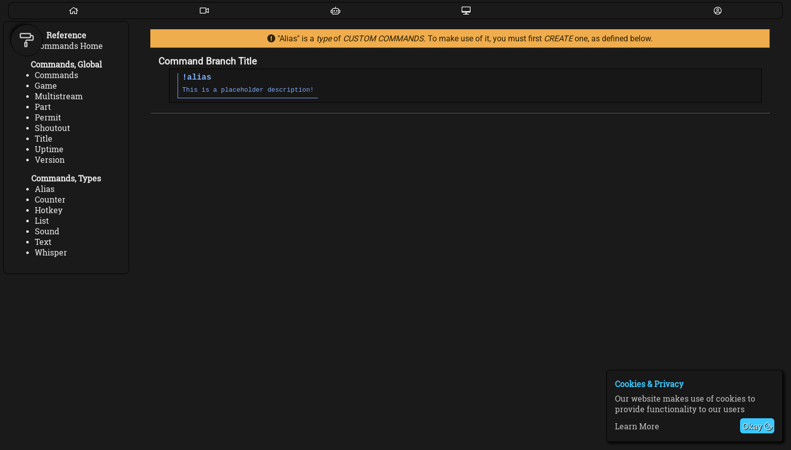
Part (43, 106)
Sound (47, 231)
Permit (48, 117)
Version (50, 159)
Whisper (51, 252)
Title (43, 138)
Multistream (59, 96)
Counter (50, 199)
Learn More (637, 426)
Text (43, 241)
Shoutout (52, 127)
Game (46, 85)
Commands (56, 75)
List (42, 220)
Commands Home (69, 45)
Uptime (49, 149)
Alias (44, 188)
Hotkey (49, 210)
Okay (757, 426)
